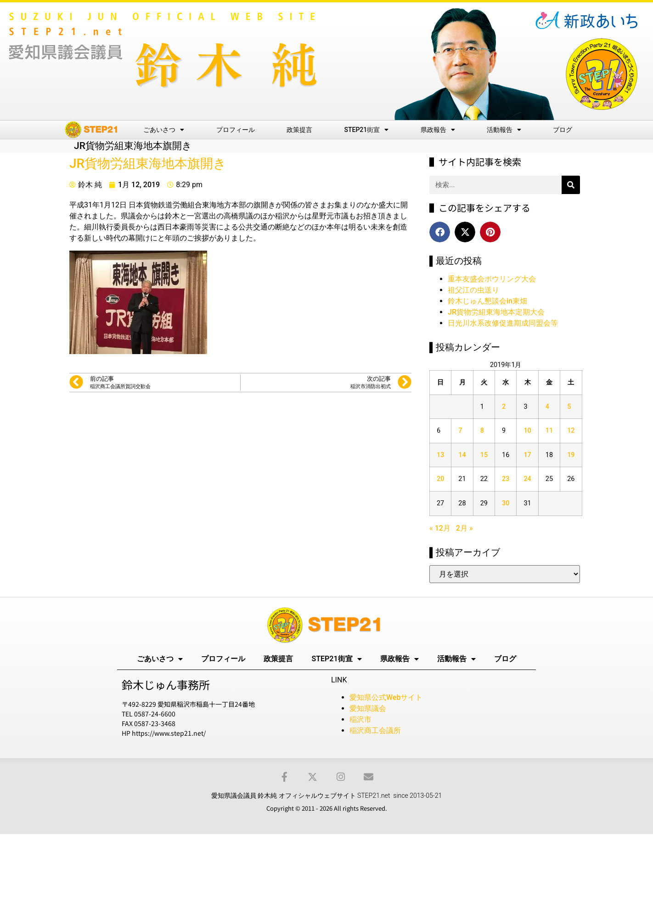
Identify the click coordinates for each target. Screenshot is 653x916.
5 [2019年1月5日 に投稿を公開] (569, 407)
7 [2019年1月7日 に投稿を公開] (460, 431)
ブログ (562, 129)
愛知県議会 (367, 708)
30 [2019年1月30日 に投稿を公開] (505, 503)
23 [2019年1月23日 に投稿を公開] (505, 479)
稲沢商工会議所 (375, 730)
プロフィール (235, 129)
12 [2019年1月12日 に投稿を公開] (570, 431)
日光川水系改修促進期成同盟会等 (503, 323)
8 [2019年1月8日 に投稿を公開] (482, 431)
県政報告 (438, 129)
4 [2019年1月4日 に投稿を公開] (547, 407)
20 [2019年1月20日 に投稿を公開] (440, 479)
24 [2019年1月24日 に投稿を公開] (527, 479)
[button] (439, 232)
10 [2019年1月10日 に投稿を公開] (527, 431)
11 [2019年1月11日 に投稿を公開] (549, 431)
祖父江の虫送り (473, 290)
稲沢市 (360, 719)
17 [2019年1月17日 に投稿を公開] (527, 455)
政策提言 (299, 129)
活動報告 (504, 129)
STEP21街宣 (366, 129)
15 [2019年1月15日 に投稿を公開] (484, 455)
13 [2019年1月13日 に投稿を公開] (440, 455)
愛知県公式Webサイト (385, 697)
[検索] (571, 185)
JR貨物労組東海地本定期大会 (496, 312)
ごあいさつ (163, 129)
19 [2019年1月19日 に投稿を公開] (570, 455)
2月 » (464, 528)
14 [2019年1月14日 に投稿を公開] (462, 455)
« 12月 (439, 528)
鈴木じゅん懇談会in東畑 (487, 301)
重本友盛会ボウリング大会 (492, 279)
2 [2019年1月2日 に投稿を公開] (504, 407)
